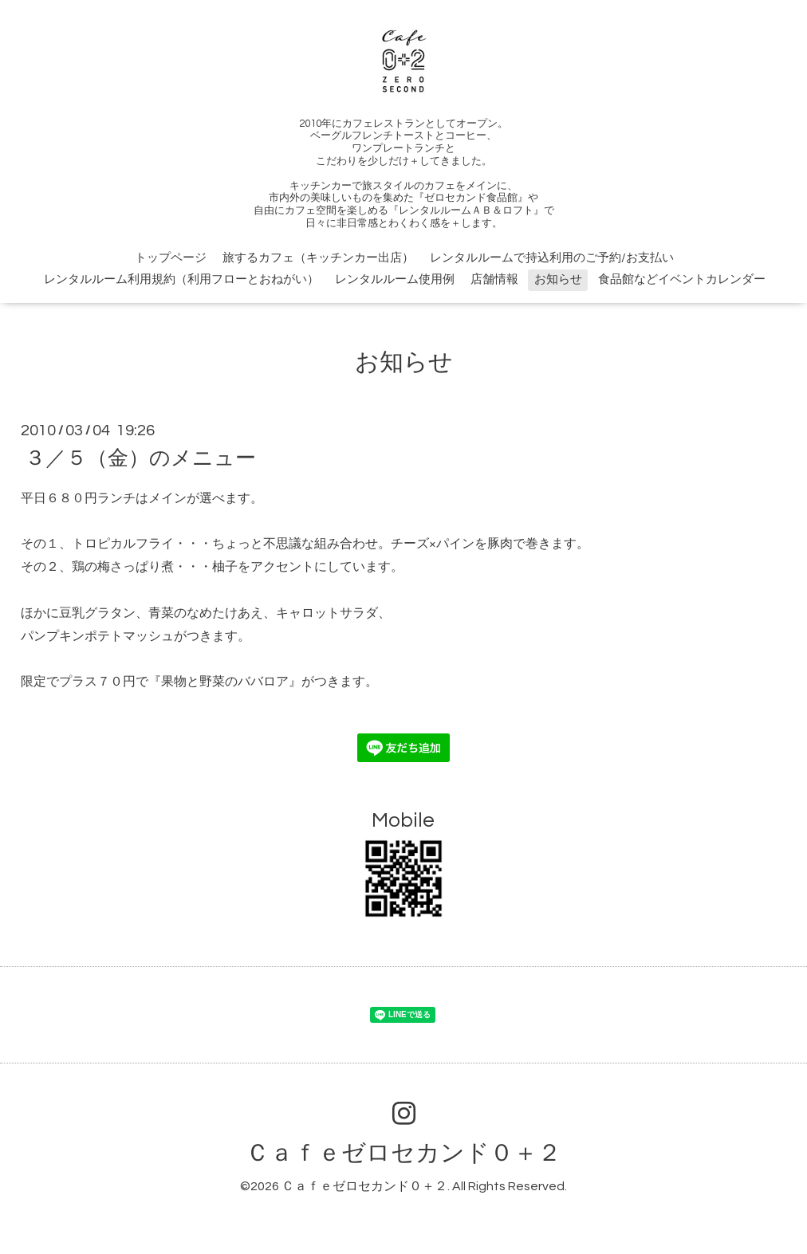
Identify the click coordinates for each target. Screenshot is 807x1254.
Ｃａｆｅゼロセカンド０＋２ (403, 1153)
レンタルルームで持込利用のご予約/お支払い (552, 258)
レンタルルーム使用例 (395, 279)
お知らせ (558, 279)
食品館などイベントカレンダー (682, 279)
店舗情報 (494, 279)
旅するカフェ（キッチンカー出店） (318, 258)
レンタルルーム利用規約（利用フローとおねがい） (181, 279)
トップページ (171, 258)
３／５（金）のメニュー (140, 458)
